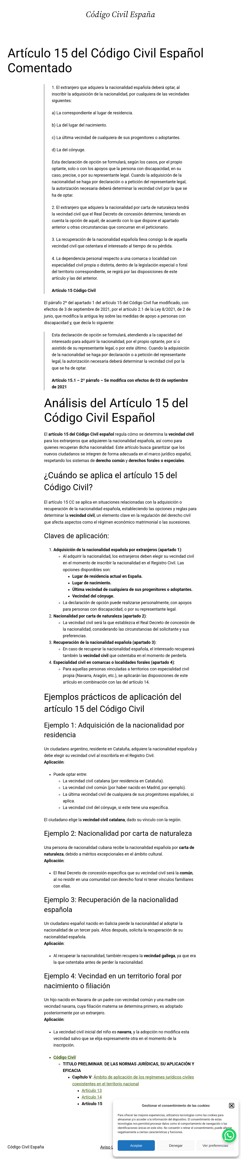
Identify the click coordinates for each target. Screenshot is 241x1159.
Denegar (176, 1145)
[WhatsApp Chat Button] (229, 1135)
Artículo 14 (92, 1097)
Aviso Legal (110, 1147)
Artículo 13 (92, 1090)
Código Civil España (120, 14)
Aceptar (136, 1145)
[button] (231, 1105)
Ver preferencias (215, 1145)
